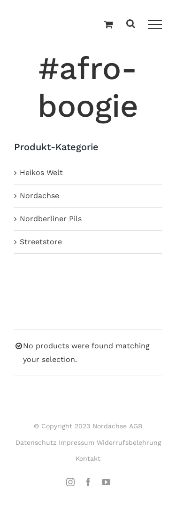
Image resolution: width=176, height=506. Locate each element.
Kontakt (88, 458)
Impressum (76, 442)
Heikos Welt (41, 172)
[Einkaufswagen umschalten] (108, 25)
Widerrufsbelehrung (129, 442)
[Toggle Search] (130, 24)
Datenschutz (35, 442)
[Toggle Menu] (154, 24)
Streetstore (41, 241)
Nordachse (39, 195)
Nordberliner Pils (51, 218)
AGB (135, 426)
